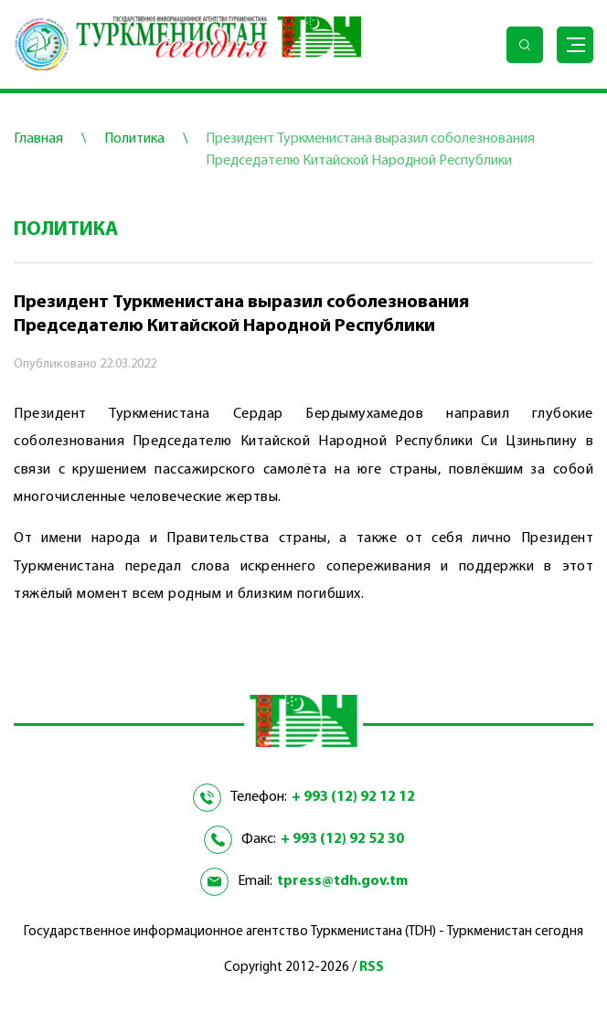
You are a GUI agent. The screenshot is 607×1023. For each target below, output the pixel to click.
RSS (371, 968)
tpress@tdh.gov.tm (342, 881)
